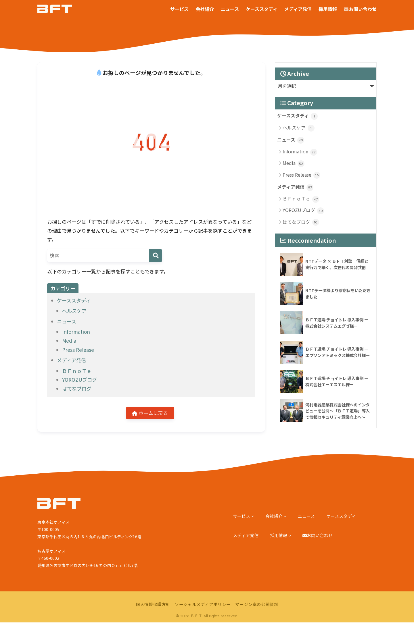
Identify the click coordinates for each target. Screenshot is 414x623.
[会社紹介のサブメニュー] (285, 516)
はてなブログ (76, 388)
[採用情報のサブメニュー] (289, 536)
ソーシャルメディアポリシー (203, 605)
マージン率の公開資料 (256, 605)
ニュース (66, 321)
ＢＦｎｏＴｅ (76, 370)
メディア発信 (71, 360)
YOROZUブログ (79, 379)
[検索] (155, 255)
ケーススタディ (74, 300)
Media (69, 340)
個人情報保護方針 (153, 605)
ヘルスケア (74, 310)
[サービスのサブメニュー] (252, 516)
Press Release (78, 349)
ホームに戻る (150, 413)
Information (76, 331)
